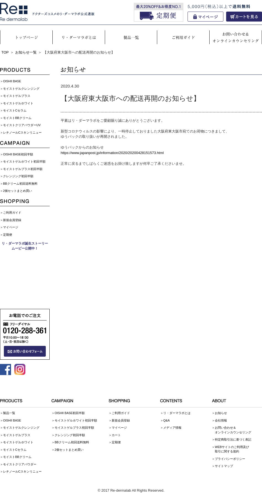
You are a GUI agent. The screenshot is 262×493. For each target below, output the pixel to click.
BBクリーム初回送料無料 (20, 183)
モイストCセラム (14, 110)
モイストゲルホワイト (18, 103)
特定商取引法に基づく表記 (233, 439)
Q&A (166, 420)
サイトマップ (224, 466)
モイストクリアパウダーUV (22, 125)
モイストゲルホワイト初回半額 (24, 161)
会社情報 (221, 420)
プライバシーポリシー (230, 458)
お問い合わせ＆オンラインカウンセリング (233, 430)
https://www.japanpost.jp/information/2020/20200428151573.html (112, 153)
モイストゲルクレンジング (21, 88)
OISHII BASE (12, 81)
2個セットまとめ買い (17, 190)
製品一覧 (9, 413)
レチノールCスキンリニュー (22, 132)
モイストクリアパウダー (19, 464)
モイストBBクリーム (17, 118)
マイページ (10, 227)
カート (116, 435)
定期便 (7, 234)
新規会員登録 (12, 220)
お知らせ (221, 413)
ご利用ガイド (12, 212)
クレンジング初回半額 (18, 176)
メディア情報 (172, 427)
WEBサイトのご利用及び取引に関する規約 (232, 449)
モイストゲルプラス (16, 95)
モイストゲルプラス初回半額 (22, 169)
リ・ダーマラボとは (177, 413)
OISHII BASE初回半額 (18, 154)
